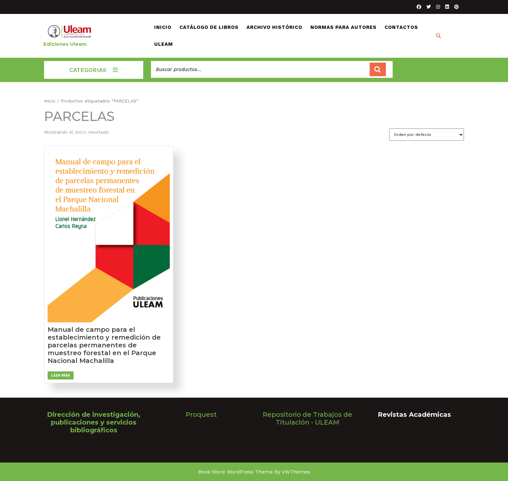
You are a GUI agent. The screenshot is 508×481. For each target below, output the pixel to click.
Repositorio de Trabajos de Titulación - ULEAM (307, 418)
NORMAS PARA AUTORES (343, 27)
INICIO (162, 27)
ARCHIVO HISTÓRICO (274, 27)
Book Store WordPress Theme (235, 472)
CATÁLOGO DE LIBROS (208, 27)
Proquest (201, 414)
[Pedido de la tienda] (426, 134)
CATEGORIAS (93, 69)
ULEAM (163, 44)
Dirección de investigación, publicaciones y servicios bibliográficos (93, 422)
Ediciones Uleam (65, 44)
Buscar (378, 70)
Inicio (49, 100)
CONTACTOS (401, 27)
